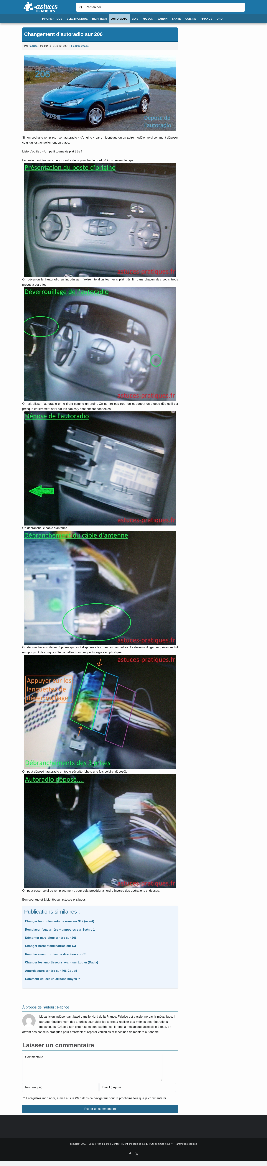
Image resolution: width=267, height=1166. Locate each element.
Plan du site (103, 1143)
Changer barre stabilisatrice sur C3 (50, 945)
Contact (116, 1143)
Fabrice (33, 46)
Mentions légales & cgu (135, 1143)
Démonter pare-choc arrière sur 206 (51, 937)
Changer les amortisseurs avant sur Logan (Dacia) (61, 962)
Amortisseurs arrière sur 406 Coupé (51, 970)
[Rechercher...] (160, 7)
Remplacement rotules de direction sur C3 (55, 954)
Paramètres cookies (186, 1143)
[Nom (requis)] (60, 1087)
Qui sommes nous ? (161, 1143)
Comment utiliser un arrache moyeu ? (52, 979)
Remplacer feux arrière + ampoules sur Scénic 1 (60, 929)
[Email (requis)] (137, 1087)
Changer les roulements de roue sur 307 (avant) (59, 921)
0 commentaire (80, 46)
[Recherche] (80, 7)
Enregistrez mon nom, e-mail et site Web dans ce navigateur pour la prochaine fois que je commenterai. (96, 1098)
